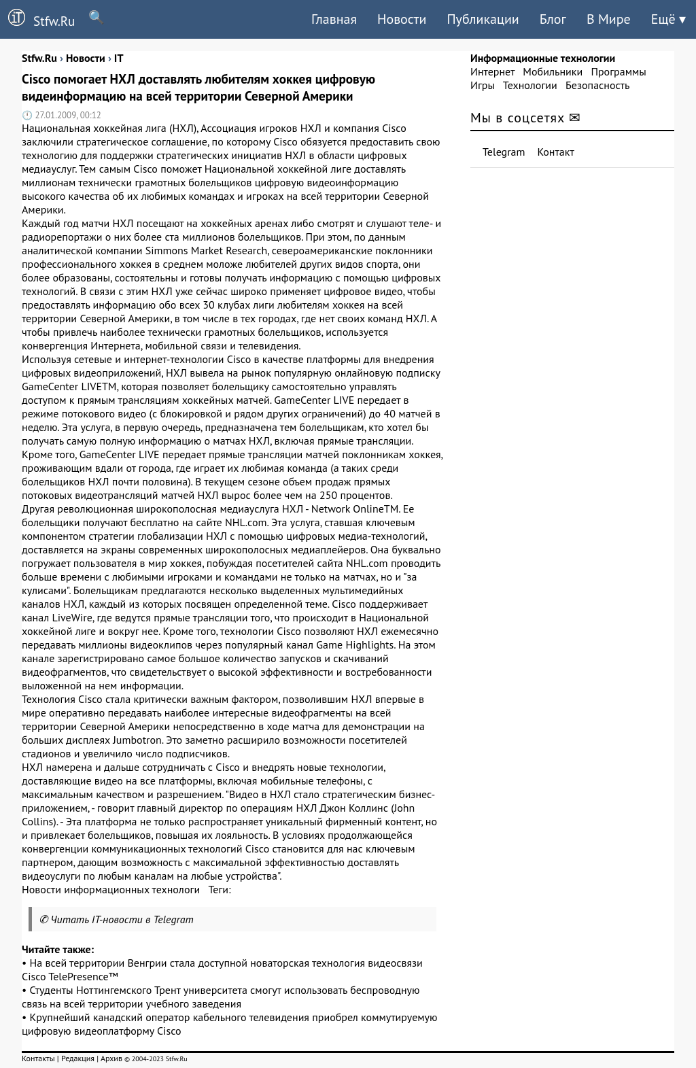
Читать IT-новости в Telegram (122, 919)
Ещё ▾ (668, 19)
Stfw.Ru (37, 19)
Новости (401, 19)
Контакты (38, 1058)
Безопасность (597, 85)
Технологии (530, 85)
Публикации (483, 19)
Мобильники (552, 71)
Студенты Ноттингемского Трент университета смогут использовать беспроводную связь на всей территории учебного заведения (221, 996)
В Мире (609, 19)
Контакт (556, 151)
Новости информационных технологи (111, 889)
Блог (553, 19)
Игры (482, 85)
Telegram (504, 151)
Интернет (492, 71)
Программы (618, 71)
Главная (334, 19)
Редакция (77, 1058)
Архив (111, 1058)
